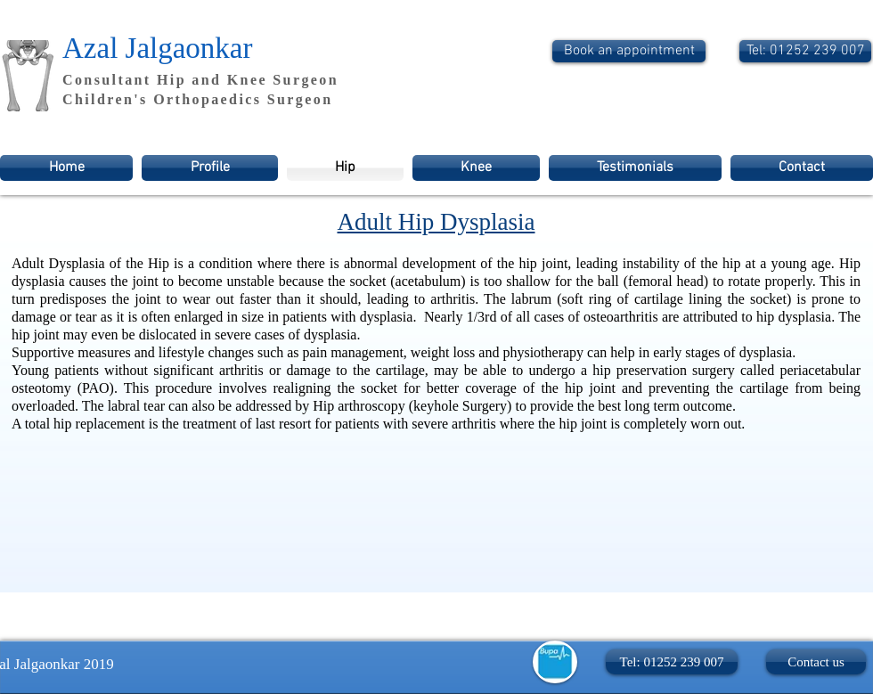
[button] (672, 661)
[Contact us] (816, 661)
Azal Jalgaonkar (157, 48)
